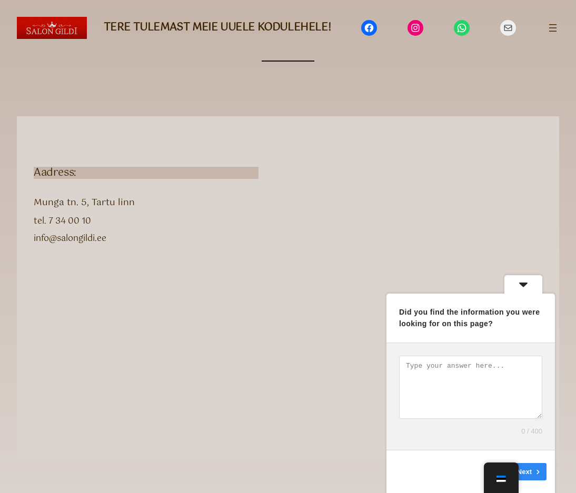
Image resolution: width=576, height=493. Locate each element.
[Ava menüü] (553, 28)
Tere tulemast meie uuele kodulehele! (217, 27)
